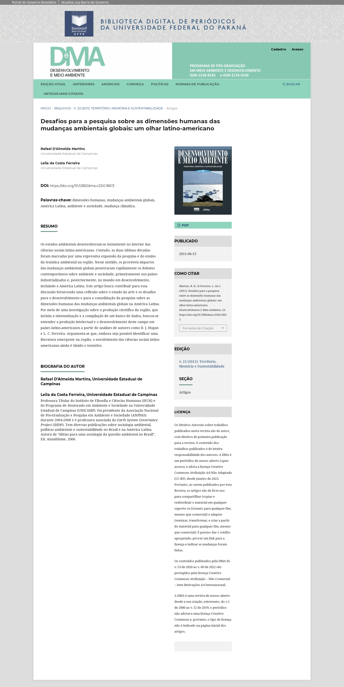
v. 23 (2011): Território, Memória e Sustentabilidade (118, 108)
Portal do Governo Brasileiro (34, 2)
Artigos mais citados (63, 94)
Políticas (159, 84)
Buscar (291, 84)
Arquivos (62, 108)
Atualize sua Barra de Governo (85, 2)
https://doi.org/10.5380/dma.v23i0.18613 (82, 186)
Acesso (297, 49)
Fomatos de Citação (198, 328)
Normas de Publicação (197, 84)
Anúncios (110, 84)
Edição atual (53, 84)
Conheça (135, 84)
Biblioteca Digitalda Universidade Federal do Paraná (174, 24)
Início (46, 108)
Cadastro (278, 49)
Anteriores (83, 84)
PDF (185, 225)
